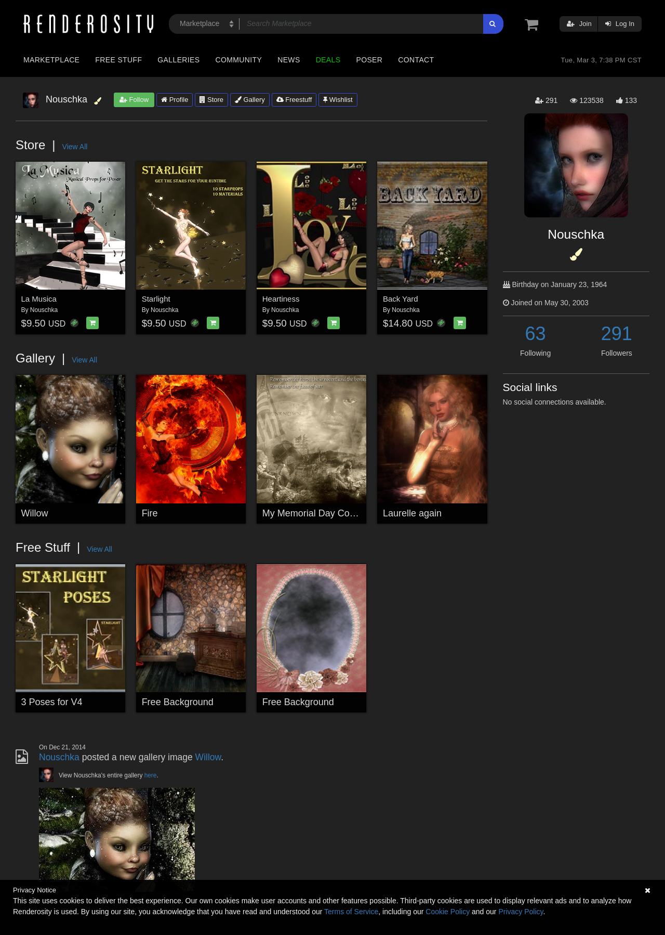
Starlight (156, 298)
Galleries (178, 60)
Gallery (250, 99)
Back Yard (400, 298)
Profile (174, 99)
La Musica (39, 298)
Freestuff (294, 99)
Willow (34, 513)
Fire (150, 513)
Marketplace (51, 60)
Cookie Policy (447, 911)
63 (535, 333)
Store (211, 99)
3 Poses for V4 (52, 702)
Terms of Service (351, 911)
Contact (416, 60)
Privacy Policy (520, 911)
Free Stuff (118, 60)
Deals (328, 60)
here (150, 775)
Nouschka (44, 310)
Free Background (178, 702)
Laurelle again (412, 513)
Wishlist (337, 99)
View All (75, 146)
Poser (369, 60)
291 (616, 333)
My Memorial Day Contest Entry (328, 513)
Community (239, 60)
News (288, 60)
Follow (134, 99)
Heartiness (281, 298)
